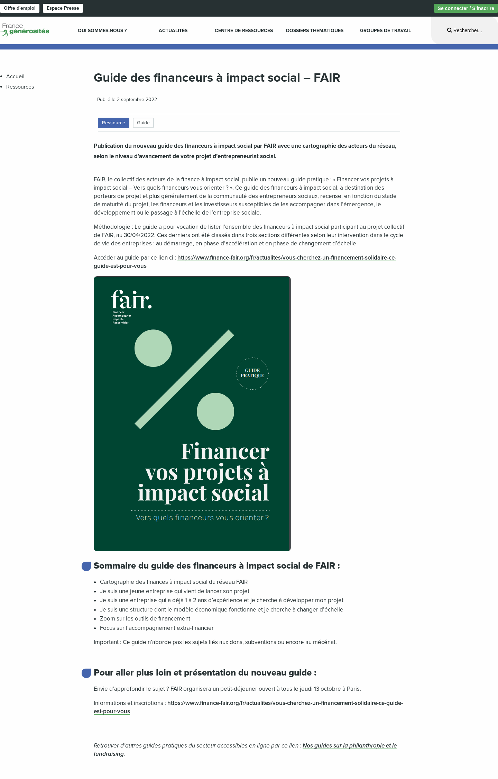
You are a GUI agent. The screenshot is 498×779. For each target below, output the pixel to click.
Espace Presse (63, 8)
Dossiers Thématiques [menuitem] (314, 31)
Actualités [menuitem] (173, 31)
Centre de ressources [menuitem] (244, 31)
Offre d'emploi (20, 8)
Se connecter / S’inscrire (466, 8)
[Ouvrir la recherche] (464, 30)
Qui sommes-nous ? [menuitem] (102, 31)
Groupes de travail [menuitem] (385, 31)
